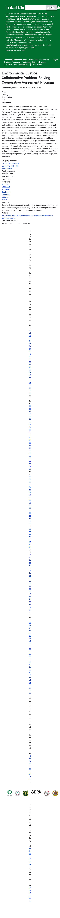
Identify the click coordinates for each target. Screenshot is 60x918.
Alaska (4, 200)
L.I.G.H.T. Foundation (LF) (24, 19)
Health (36, 62)
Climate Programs (13, 62)
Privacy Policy (30, 856)
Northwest (6, 187)
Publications (27, 62)
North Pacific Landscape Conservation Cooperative (30, 437)
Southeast (6, 195)
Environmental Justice (10, 163)
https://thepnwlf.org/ (18, 40)
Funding (8, 60)
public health (7, 169)
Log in (55, 60)
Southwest (6, 192)
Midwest (5, 197)
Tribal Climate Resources (39, 60)
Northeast (5, 189)
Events (39, 65)
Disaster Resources (21, 65)
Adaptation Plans (20, 60)
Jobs (33, 65)
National (5, 184)
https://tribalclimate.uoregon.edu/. (19, 45)
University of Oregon (30, 340)
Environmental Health (10, 166)
